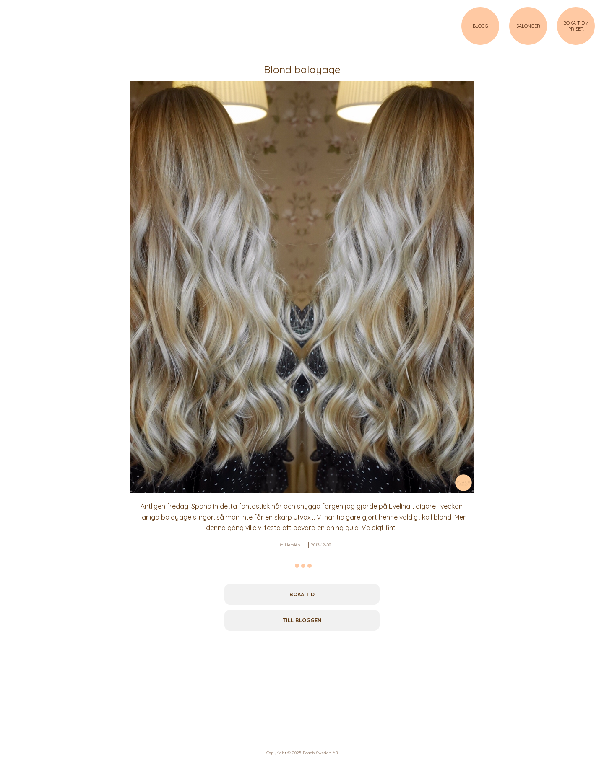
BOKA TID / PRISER (575, 26)
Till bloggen (302, 620)
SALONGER (528, 26)
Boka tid (302, 594)
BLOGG (480, 26)
